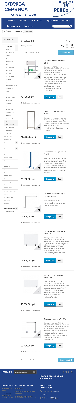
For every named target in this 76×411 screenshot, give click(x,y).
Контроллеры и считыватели (8, 144)
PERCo (9, 46)
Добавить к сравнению (31, 103)
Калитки (10, 118)
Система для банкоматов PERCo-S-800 (8, 185)
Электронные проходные (8, 138)
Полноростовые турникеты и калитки (11, 112)
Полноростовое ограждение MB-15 (55, 113)
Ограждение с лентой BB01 (55, 319)
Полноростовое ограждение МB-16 (55, 153)
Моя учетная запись (24, 385)
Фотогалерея (36, 20)
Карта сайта (6, 395)
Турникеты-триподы (10, 53)
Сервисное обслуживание (58, 20)
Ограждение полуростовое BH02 (54, 62)
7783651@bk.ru (54, 398)
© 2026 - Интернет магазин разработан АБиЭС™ (19, 405)
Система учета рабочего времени (8, 200)
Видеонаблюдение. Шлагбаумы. (10, 209)
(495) (13, 15)
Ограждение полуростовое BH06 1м (54, 232)
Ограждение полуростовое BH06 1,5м (54, 276)
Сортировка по (26, 46)
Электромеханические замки (11, 192)
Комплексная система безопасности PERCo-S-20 (8, 153)
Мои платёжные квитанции (25, 391)
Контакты (28, 26)
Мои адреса (19, 393)
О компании (6, 393)
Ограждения (10, 124)
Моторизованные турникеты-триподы (11, 88)
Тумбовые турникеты (10, 78)
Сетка (67, 46)
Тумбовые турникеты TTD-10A (10, 130)
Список (72, 46)
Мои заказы (19, 388)
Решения (10, 20)
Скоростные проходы (10, 63)
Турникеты (7, 49)
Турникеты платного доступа (10, 70)
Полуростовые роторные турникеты (10, 100)
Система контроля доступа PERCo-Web (9, 164)
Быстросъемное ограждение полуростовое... (55, 195)
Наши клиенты (13, 26)
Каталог (22, 20)
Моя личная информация (24, 396)
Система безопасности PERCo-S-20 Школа (8, 174)
